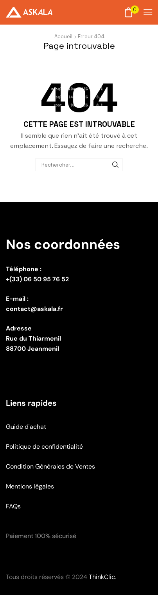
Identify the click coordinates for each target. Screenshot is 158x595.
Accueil (63, 36)
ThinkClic (102, 577)
